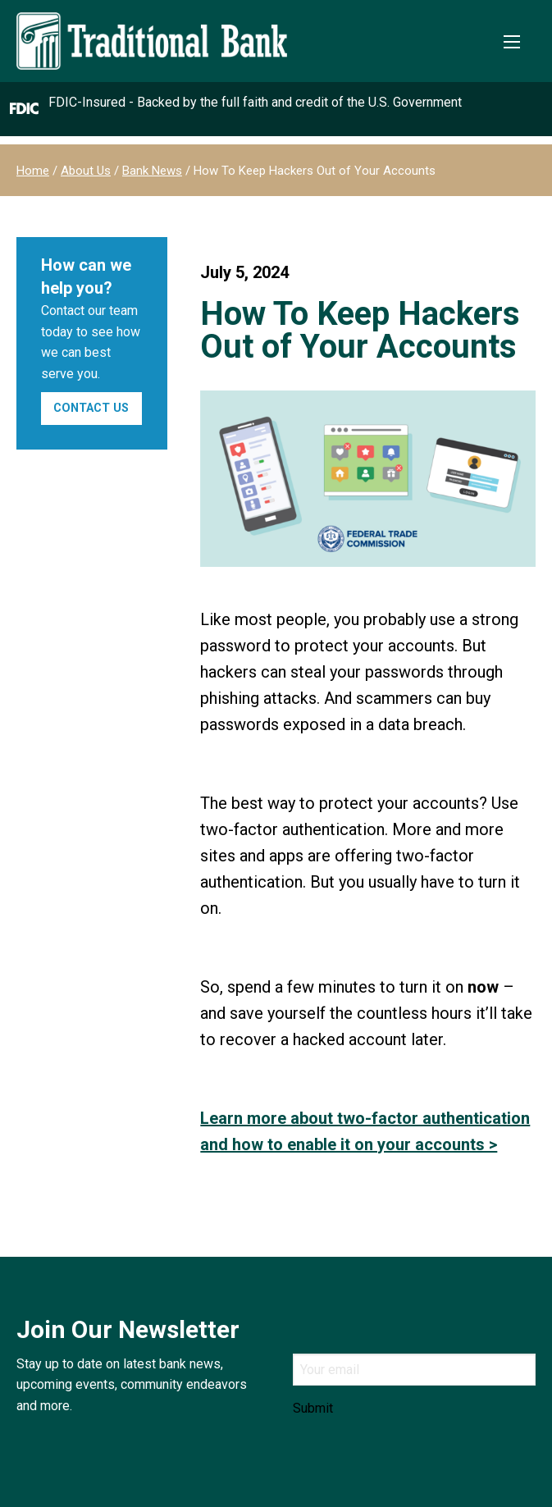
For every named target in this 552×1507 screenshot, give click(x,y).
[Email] (414, 1370)
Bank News (152, 170)
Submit (313, 1408)
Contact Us (91, 408)
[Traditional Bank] (151, 22)
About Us (86, 170)
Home (32, 170)
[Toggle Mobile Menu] (512, 41)
